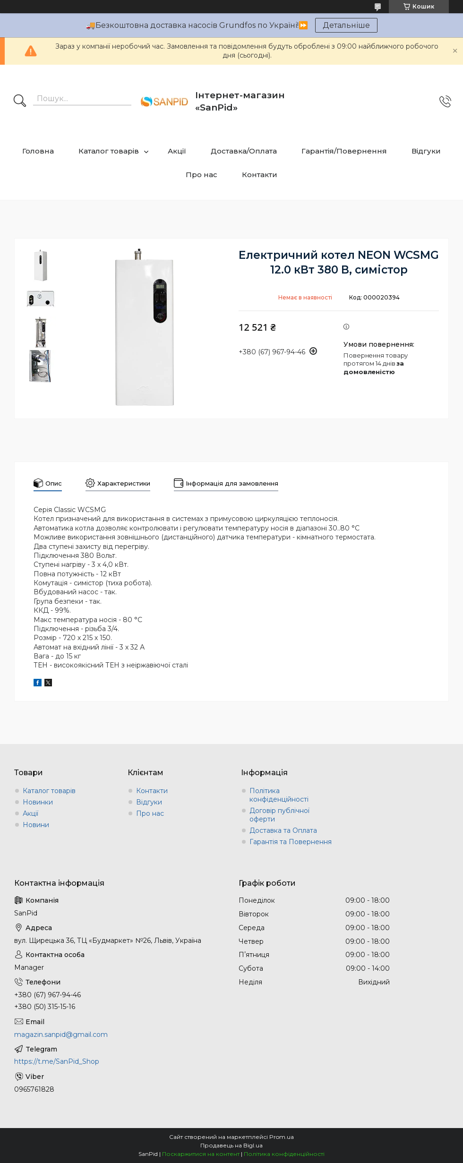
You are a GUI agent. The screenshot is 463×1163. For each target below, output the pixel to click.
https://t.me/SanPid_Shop (56, 1061)
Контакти (259, 174)
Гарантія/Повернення (344, 150)
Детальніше (346, 25)
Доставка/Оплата (244, 150)
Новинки (38, 802)
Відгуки (426, 150)
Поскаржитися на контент (201, 1153)
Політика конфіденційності (279, 795)
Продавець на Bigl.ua (231, 1145)
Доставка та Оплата (283, 830)
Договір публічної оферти (279, 814)
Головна (38, 150)
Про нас (201, 174)
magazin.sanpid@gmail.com (61, 1034)
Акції (177, 150)
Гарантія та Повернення (290, 842)
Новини (36, 825)
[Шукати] (19, 102)
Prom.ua (281, 1136)
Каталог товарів (108, 150)
